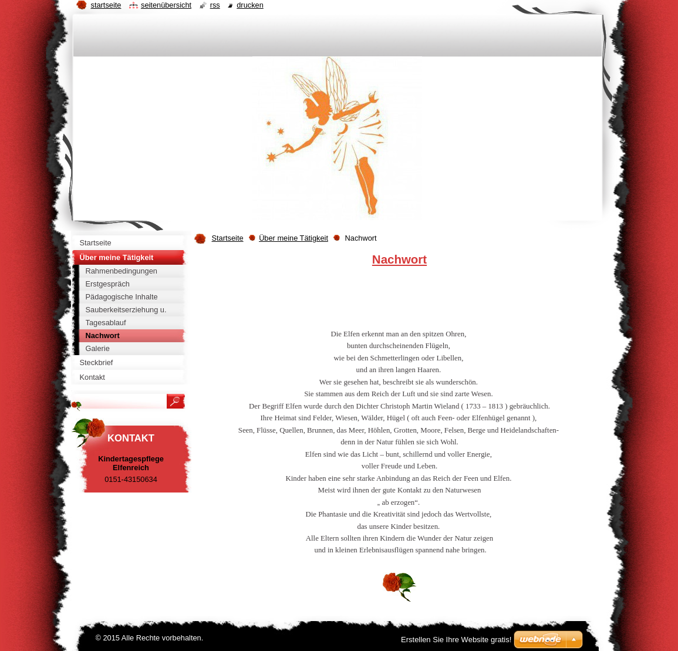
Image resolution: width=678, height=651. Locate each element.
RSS (215, 5)
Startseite (228, 238)
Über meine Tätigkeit (293, 238)
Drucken (250, 5)
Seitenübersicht (166, 5)
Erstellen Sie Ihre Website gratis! (456, 639)
